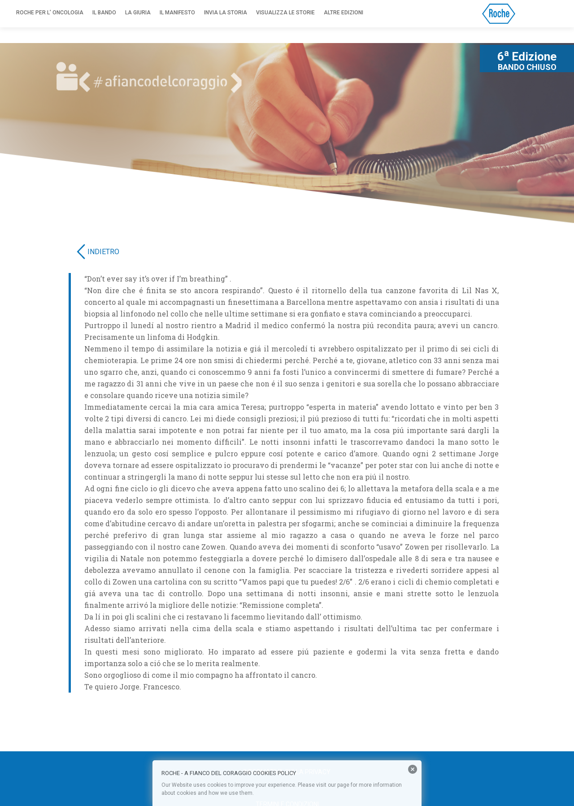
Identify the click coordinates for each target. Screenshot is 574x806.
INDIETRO (103, 251)
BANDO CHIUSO (527, 67)
